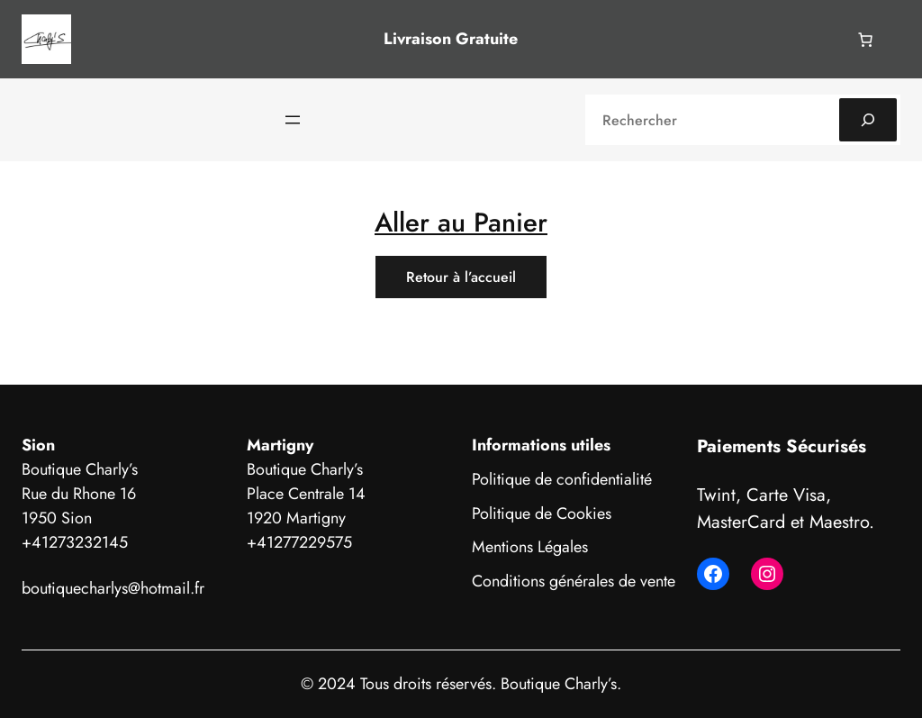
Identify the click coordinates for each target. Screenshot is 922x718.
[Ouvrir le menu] (292, 120)
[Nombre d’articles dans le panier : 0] (865, 39)
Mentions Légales (530, 547)
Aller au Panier (461, 222)
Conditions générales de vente (573, 581)
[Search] (868, 119)
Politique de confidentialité (562, 479)
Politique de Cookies (541, 513)
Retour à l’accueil (461, 277)
